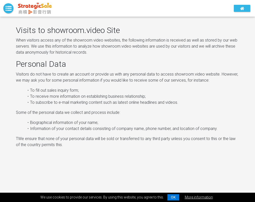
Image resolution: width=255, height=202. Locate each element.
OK (173, 197)
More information (199, 197)
